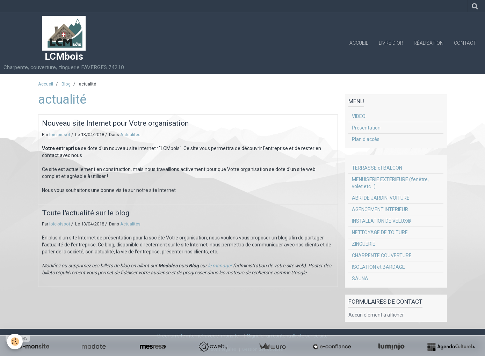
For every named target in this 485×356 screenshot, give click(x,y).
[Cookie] (15, 341)
